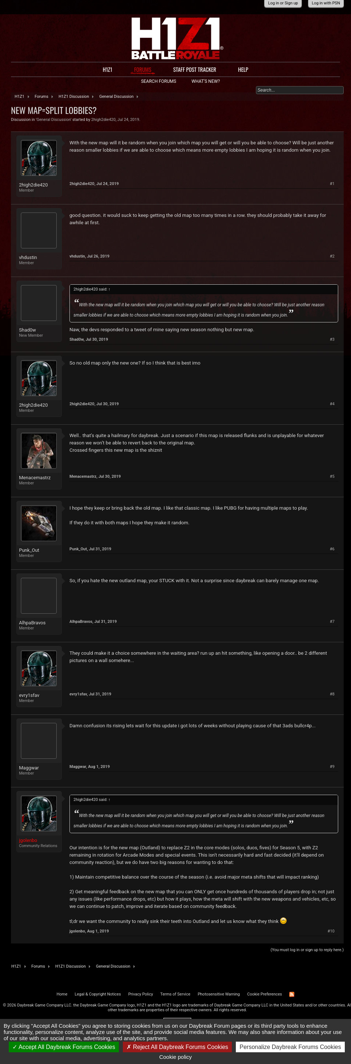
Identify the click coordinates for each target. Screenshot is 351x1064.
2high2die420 (103, 119)
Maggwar (29, 768)
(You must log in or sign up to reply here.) (307, 949)
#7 (332, 621)
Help (243, 69)
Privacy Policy (140, 994)
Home (62, 994)
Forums (142, 69)
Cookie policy (175, 1057)
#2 (332, 256)
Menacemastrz (34, 477)
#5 (332, 476)
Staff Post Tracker (194, 69)
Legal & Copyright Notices (98, 994)
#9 (332, 766)
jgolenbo (77, 931)
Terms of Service (175, 994)
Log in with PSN (326, 3)
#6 (332, 549)
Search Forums (158, 81)
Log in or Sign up (283, 3)
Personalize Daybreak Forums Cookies (290, 1047)
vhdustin (28, 257)
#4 (332, 404)
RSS (291, 994)
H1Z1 (107, 69)
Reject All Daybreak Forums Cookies (177, 1047)
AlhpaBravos (32, 622)
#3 (332, 339)
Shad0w (27, 330)
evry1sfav (29, 695)
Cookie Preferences (264, 994)
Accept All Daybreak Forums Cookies (63, 1047)
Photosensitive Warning (219, 994)
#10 (331, 931)
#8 (332, 694)
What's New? (206, 81)
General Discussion (54, 119)
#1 (332, 183)
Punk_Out (29, 550)
